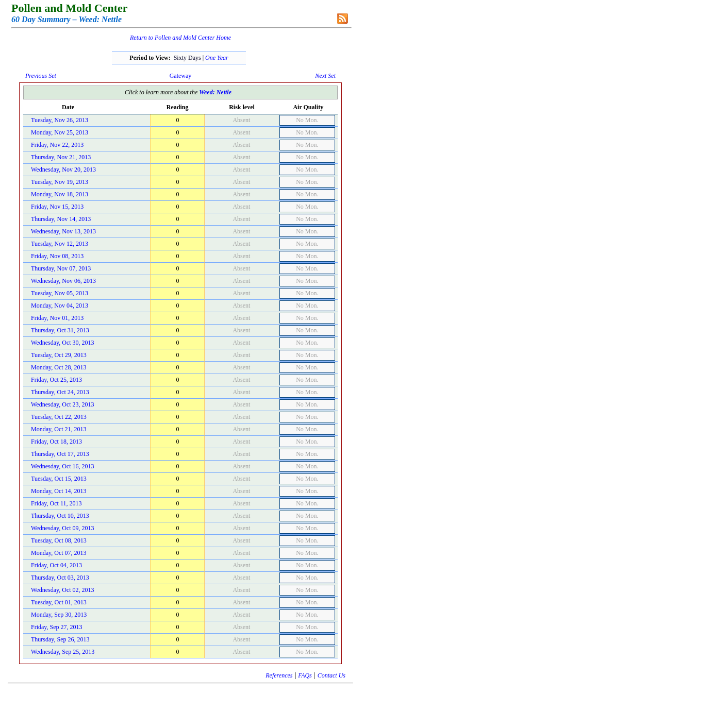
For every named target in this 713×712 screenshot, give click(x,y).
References (279, 675)
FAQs (304, 675)
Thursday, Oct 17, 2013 (60, 453)
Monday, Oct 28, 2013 (59, 367)
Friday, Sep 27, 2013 (56, 627)
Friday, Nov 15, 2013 (57, 206)
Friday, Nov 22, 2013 (57, 144)
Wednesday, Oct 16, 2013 (62, 466)
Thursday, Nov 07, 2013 (61, 268)
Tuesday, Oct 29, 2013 (59, 355)
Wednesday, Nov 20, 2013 (63, 169)
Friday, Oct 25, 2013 (56, 379)
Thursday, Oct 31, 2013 (60, 330)
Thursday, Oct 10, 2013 (60, 515)
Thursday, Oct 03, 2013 (60, 577)
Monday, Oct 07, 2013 (59, 552)
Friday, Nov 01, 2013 (57, 317)
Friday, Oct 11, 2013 (56, 503)
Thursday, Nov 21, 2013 (61, 157)
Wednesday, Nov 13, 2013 (63, 231)
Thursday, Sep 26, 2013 (60, 639)
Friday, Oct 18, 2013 (56, 441)
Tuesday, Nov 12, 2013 (59, 243)
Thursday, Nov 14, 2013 (61, 219)
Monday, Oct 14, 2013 (59, 491)
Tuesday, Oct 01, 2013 (59, 602)
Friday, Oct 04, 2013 (56, 565)
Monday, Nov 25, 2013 (59, 132)
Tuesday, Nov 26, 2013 (59, 120)
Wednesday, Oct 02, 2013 (62, 590)
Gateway (181, 75)
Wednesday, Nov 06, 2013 (63, 280)
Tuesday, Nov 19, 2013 (59, 181)
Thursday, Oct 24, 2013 (60, 392)
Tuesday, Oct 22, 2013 (59, 416)
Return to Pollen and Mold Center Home (180, 37)
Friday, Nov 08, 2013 (57, 256)
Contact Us (331, 675)
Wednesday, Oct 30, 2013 (62, 342)
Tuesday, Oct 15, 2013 (59, 478)
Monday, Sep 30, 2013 (59, 614)
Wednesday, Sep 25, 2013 (62, 651)
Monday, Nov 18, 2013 (59, 194)
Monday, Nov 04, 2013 (59, 305)
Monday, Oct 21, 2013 (59, 429)
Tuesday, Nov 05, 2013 (59, 293)
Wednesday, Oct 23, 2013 (62, 404)
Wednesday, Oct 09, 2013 (62, 528)
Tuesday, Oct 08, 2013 (59, 540)
